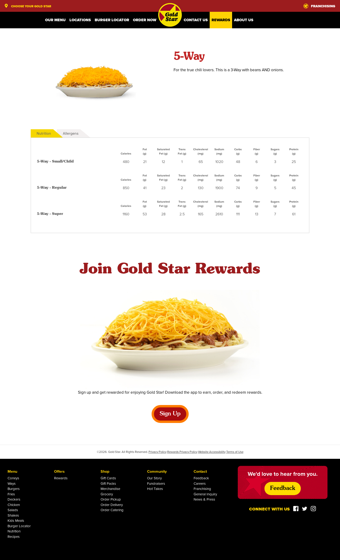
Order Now (144, 20)
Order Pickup (111, 499)
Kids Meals (16, 520)
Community (157, 471)
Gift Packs (108, 483)
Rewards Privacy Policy (182, 452)
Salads (13, 509)
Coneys (13, 478)
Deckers (14, 499)
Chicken (14, 504)
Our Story (154, 478)
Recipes (14, 536)
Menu (12, 471)
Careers (200, 483)
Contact (200, 471)
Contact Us (196, 20)
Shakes (13, 515)
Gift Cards (108, 478)
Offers (59, 471)
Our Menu (55, 20)
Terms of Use (234, 452)
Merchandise (110, 488)
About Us (243, 20)
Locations (80, 20)
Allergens (70, 133)
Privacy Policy (157, 452)
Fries (11, 494)
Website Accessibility (211, 452)
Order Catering (112, 509)
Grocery (107, 494)
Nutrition (44, 133)
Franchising (202, 488)
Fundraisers (156, 483)
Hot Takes (155, 488)
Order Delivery (112, 504)
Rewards (221, 20)
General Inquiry (205, 494)
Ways (12, 483)
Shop (105, 471)
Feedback (201, 478)
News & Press (204, 499)
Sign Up (170, 414)
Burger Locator (112, 20)
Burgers (14, 488)
